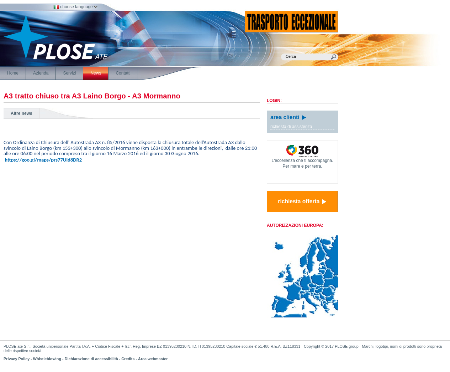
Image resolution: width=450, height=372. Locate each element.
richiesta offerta (302, 201)
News (95, 73)
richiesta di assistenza (291, 126)
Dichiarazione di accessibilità (91, 359)
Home (12, 73)
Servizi (69, 73)
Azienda (40, 73)
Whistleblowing (47, 359)
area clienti (288, 117)
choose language (75, 6)
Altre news (21, 113)
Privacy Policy (17, 359)
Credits (127, 359)
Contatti (123, 73)
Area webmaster (153, 359)
